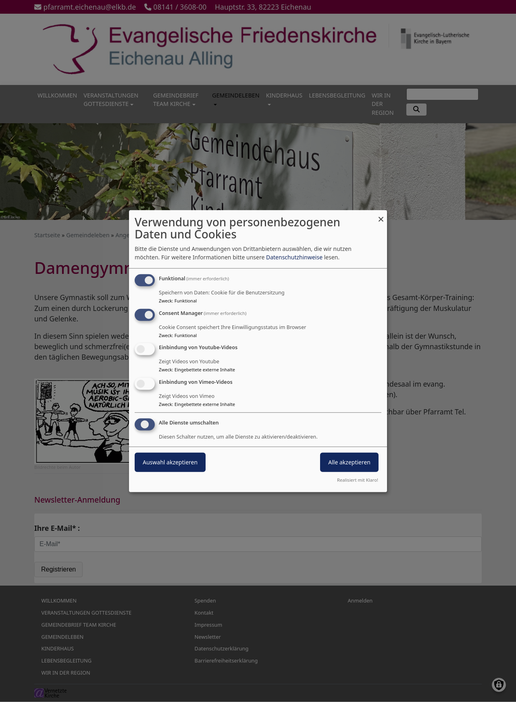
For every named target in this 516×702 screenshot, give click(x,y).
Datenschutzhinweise (294, 257)
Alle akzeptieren (349, 462)
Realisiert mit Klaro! (357, 480)
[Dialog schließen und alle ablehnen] (381, 215)
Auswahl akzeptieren (170, 462)
